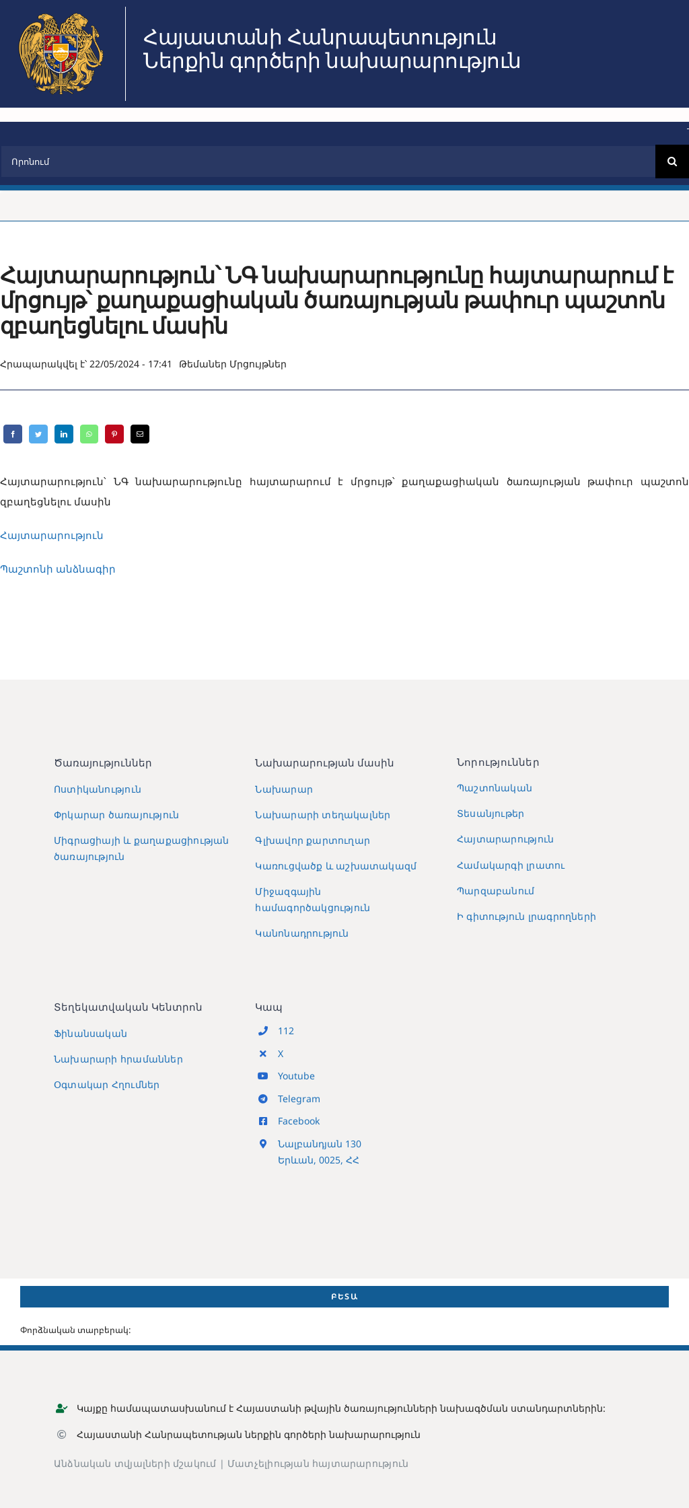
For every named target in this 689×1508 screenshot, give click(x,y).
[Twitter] (38, 434)
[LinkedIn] (64, 434)
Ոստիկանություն (97, 789)
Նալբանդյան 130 (319, 1143)
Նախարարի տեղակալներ (322, 814)
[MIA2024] (60, 11)
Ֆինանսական (90, 1033)
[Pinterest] (114, 434)
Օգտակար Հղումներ (106, 1084)
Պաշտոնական (494, 787)
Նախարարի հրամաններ (118, 1058)
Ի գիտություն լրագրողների (526, 916)
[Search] (672, 161)
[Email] (140, 434)
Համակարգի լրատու (511, 865)
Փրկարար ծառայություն (116, 814)
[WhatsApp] (89, 434)
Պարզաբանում (495, 890)
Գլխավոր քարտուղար (312, 840)
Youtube (296, 1075)
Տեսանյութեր (490, 813)
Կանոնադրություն (302, 933)
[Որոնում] (327, 161)
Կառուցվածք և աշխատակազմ (335, 865)
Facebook (299, 1120)
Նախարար (283, 789)
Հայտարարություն (505, 838)
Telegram (299, 1098)
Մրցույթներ (258, 363)
